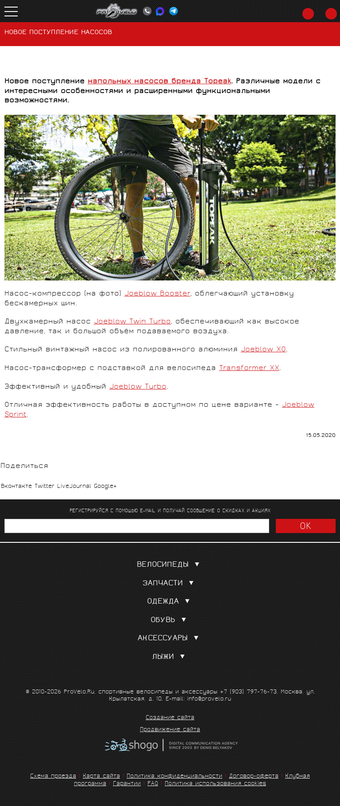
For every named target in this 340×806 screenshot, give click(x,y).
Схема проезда (53, 776)
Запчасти (170, 583)
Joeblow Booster (157, 294)
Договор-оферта (253, 776)
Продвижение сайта (170, 730)
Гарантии (127, 784)
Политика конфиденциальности (174, 776)
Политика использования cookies (215, 784)
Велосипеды (170, 565)
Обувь (170, 620)
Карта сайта (101, 776)
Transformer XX (249, 368)
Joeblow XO (263, 349)
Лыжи (170, 657)
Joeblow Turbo (137, 387)
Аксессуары (170, 638)
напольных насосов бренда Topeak (159, 81)
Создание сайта (170, 718)
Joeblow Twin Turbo (132, 322)
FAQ (152, 784)
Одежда (170, 602)
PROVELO (117, 11)
